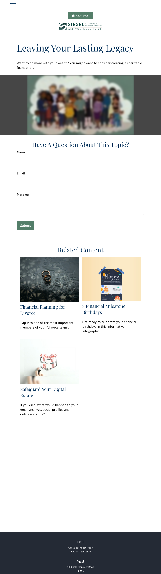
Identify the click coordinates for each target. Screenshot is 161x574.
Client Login (80, 15)
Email (21, 173)
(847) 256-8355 (84, 547)
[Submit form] (25, 225)
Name (21, 152)
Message (23, 194)
